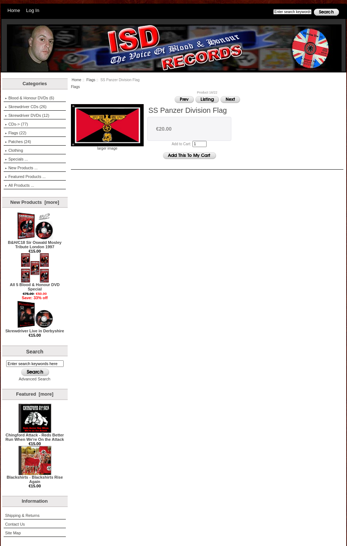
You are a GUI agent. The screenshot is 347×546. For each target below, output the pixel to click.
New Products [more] (34, 202)
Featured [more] (34, 394)
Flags (91, 80)
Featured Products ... (25, 176)
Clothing (14, 150)
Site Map (13, 533)
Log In (32, 10)
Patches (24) (18, 141)
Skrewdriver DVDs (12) (27, 115)
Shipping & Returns (22, 515)
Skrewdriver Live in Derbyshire (34, 329)
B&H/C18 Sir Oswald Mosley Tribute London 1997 (34, 243)
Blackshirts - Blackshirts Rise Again (35, 477)
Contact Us (15, 524)
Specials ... (16, 159)
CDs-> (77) (16, 124)
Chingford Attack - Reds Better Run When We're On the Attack (34, 435)
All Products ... (19, 185)
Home (14, 10)
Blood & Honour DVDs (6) (29, 98)
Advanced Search (35, 379)
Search (35, 352)
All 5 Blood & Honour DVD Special (35, 285)
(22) (16, 133)
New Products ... (21, 168)
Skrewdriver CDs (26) (26, 106)
